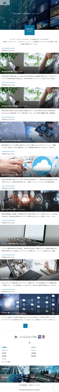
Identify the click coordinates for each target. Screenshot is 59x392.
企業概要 (4, 347)
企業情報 (33, 353)
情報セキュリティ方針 (34, 385)
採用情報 (33, 356)
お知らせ (33, 347)
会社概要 (4, 356)
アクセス (4, 359)
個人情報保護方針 (24, 385)
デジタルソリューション (8, 51)
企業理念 (4, 353)
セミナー (33, 350)
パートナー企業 (6, 361)
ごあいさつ (5, 350)
